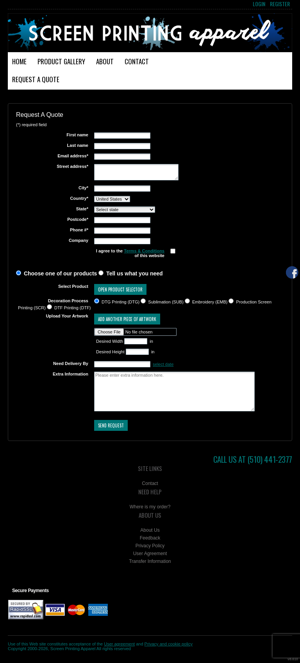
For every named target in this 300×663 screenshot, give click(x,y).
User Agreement (150, 553)
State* (82, 208)
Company (78, 240)
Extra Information (70, 374)
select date (163, 364)
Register (280, 4)
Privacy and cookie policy (169, 644)
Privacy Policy (150, 545)
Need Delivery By (70, 363)
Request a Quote (35, 79)
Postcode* (77, 219)
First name (77, 134)
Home (19, 61)
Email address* (72, 155)
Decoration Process (68, 300)
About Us (149, 530)
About (105, 61)
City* (83, 187)
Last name (77, 145)
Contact (137, 61)
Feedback (150, 538)
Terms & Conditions (144, 251)
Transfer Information (150, 561)
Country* (79, 198)
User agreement (119, 644)
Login (259, 4)
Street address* (72, 166)
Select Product (73, 286)
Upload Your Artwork (67, 316)
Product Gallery (61, 61)
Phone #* (79, 229)
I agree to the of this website (130, 253)
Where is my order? (150, 507)
